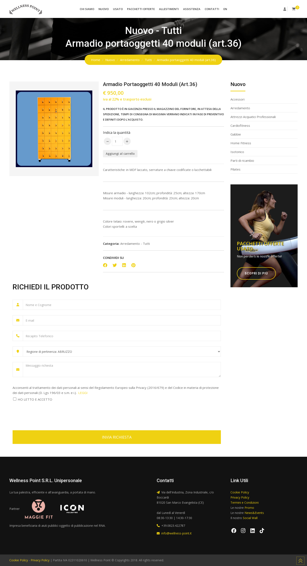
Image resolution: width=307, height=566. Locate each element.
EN (225, 9)
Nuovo (103, 9)
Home (95, 60)
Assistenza (191, 9)
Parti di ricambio (242, 160)
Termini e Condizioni (244, 502)
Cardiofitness (240, 125)
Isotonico (237, 152)
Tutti (148, 60)
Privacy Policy (239, 497)
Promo (249, 508)
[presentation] (45, 413)
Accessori (237, 99)
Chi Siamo (87, 9)
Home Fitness (240, 143)
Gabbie (235, 134)
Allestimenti (169, 9)
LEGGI (83, 393)
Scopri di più (256, 273)
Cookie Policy (239, 492)
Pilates (235, 169)
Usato (118, 9)
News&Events (254, 513)
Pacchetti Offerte (141, 9)
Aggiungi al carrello (120, 154)
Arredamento (130, 60)
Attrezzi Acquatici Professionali (253, 117)
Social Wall (250, 518)
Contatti (212, 9)
